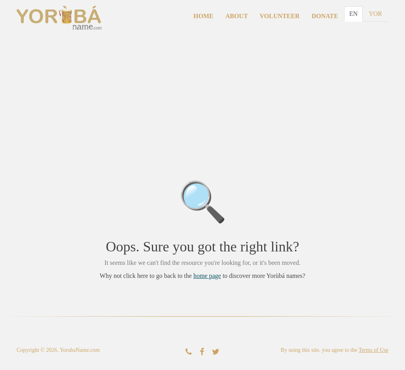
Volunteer (280, 16)
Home (203, 16)
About (236, 16)
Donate (325, 16)
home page (207, 275)
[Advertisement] (202, 95)
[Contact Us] (188, 352)
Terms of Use (373, 350)
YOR (375, 13)
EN (353, 13)
